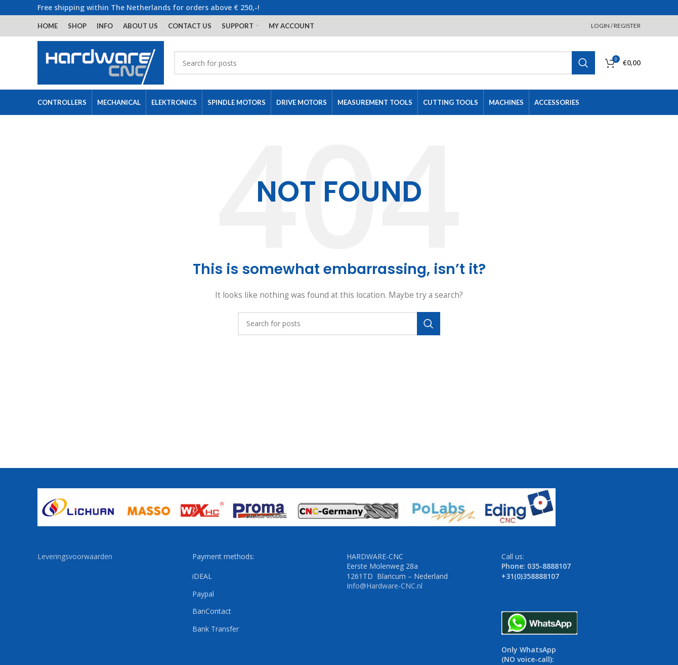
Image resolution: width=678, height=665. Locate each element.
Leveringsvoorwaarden (74, 556)
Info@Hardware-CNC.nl (384, 586)
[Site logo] (100, 62)
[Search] (384, 62)
